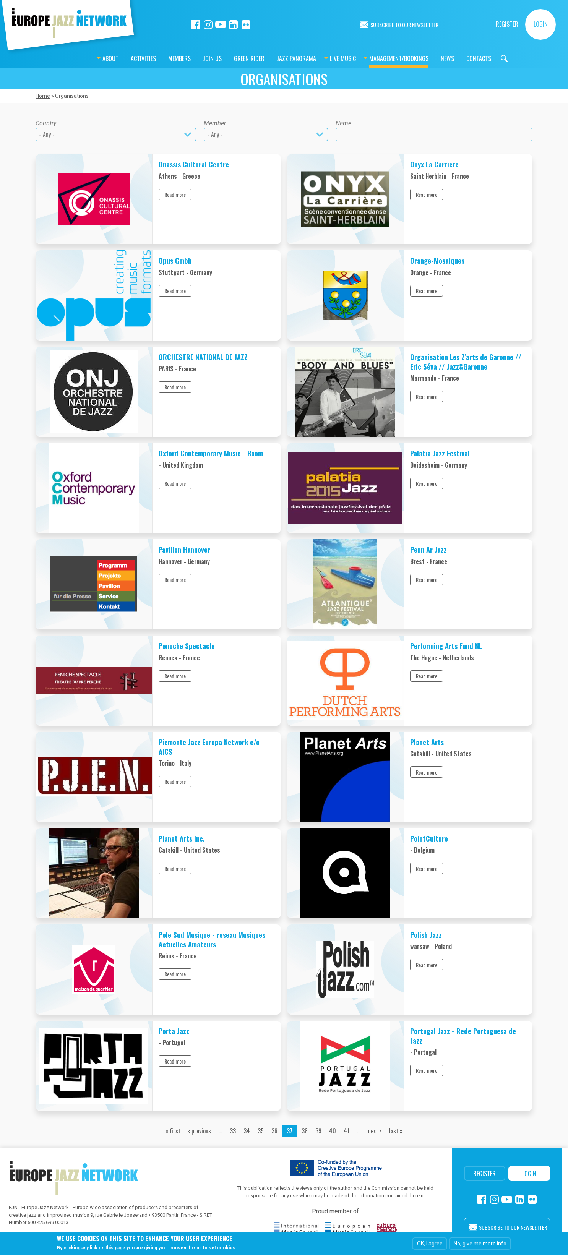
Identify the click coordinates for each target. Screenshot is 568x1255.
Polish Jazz (426, 934)
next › (374, 1130)
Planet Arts (427, 742)
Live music (324, 58)
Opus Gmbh (175, 260)
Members (160, 58)
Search (485, 58)
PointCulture (429, 838)
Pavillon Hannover (184, 549)
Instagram (208, 24)
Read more (175, 194)
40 (332, 1130)
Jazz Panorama (277, 58)
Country (46, 123)
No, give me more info (480, 1243)
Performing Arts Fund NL (446, 645)
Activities (124, 58)
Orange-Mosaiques (437, 260)
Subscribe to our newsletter (404, 25)
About (91, 58)
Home (43, 96)
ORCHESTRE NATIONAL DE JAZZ (203, 357)
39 (318, 1130)
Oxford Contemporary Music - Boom (211, 453)
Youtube (220, 24)
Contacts (459, 58)
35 (261, 1130)
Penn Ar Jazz (428, 549)
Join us (193, 58)
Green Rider (230, 58)
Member (215, 123)
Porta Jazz (174, 1031)
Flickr (246, 24)
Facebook (195, 24)
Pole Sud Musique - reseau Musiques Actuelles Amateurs (212, 939)
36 (274, 1130)
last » (396, 1130)
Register (507, 24)
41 (346, 1130)
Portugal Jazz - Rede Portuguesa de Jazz (463, 1035)
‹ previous (199, 1130)
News (428, 58)
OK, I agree (430, 1243)
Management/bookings (379, 58)
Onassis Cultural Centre (194, 164)
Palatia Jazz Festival (440, 453)
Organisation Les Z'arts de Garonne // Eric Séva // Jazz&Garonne (465, 361)
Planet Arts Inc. (182, 838)
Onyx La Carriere (434, 164)
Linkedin (233, 24)
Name (343, 123)
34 (246, 1130)
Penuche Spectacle (187, 645)
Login (541, 24)
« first (173, 1130)
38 (305, 1130)
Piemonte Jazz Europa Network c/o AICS (209, 746)
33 (233, 1130)
